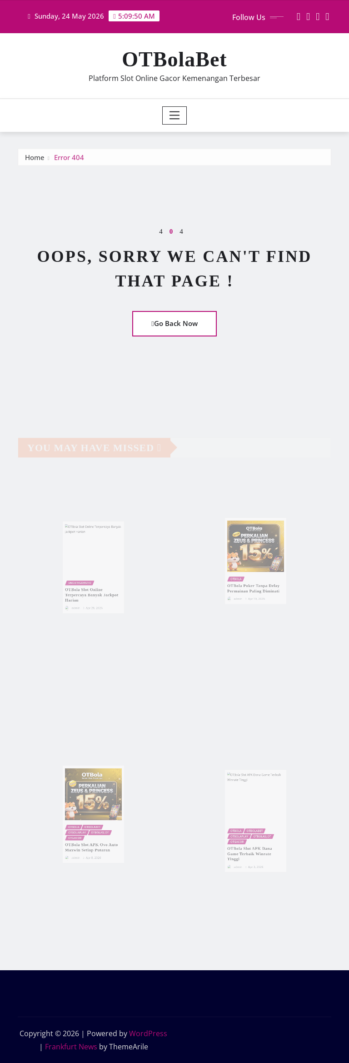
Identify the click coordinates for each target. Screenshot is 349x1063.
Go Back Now (174, 323)
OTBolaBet (174, 59)
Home (35, 160)
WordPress (148, 1033)
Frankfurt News (71, 1047)
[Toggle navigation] (174, 115)
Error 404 (69, 160)
